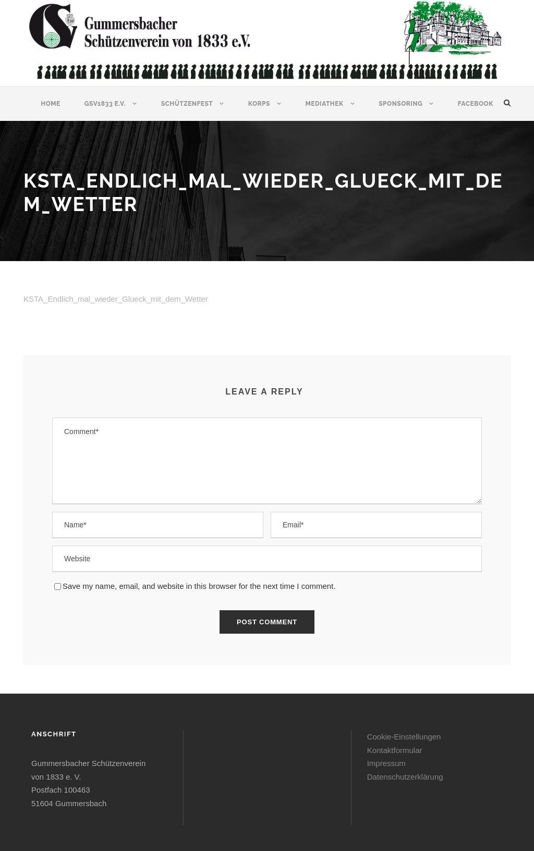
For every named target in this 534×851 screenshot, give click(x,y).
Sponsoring (400, 103)
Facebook (475, 103)
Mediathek (324, 103)
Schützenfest (187, 103)
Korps (259, 103)
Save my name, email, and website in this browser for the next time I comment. (199, 586)
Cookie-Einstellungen (404, 736)
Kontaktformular (394, 750)
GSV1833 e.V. (105, 103)
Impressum (386, 763)
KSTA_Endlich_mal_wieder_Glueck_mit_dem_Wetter (115, 298)
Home (50, 103)
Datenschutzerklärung (405, 776)
